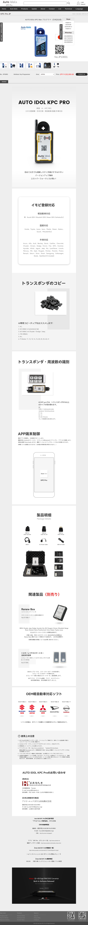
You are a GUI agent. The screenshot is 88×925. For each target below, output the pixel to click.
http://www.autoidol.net (54, 840)
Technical (68, 9)
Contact (52, 9)
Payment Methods (4, 917)
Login (82, 2)
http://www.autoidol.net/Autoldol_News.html (51, 843)
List (59, 9)
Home (4, 9)
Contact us (36, 919)
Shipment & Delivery (4, 919)
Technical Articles (21, 915)
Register (83, 4)
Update (34, 9)
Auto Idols (13, 9)
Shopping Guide (3, 915)
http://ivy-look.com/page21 (46, 833)
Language (79, 9)
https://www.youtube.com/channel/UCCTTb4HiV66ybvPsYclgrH (44, 850)
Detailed (4, 81)
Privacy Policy (37, 917)
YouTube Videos (20, 919)
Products (24, 9)
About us (36, 915)
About (43, 9)
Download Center (21, 917)
